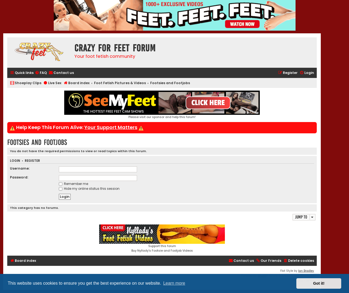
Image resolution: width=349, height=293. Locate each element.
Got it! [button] (319, 283)
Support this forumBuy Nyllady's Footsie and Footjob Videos (162, 238)
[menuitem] (41, 73)
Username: (20, 168)
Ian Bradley (306, 271)
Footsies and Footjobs (37, 142)
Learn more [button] (174, 283)
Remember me (73, 183)
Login (15, 161)
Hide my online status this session (89, 188)
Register (32, 161)
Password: (19, 177)
